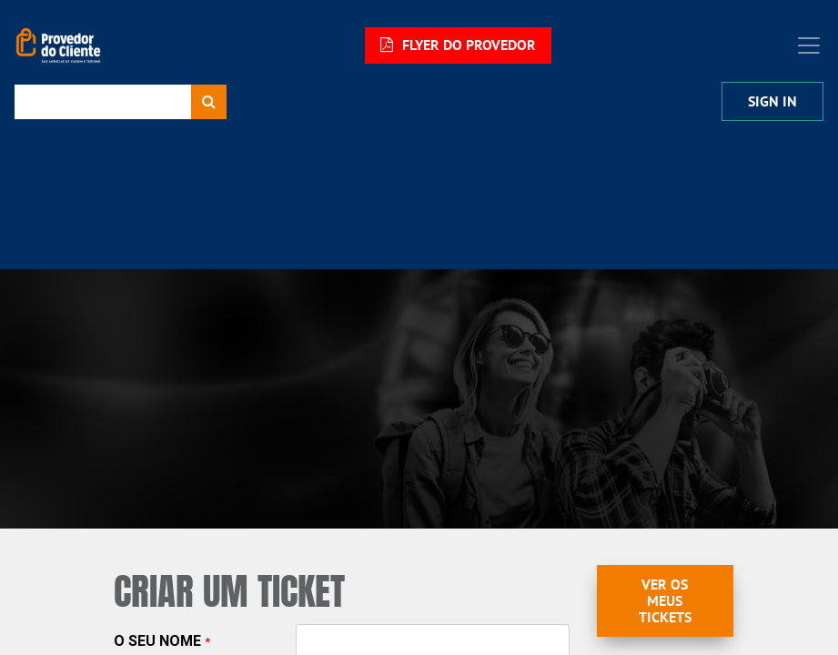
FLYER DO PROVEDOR (458, 45)
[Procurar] (209, 102)
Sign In (772, 101)
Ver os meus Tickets (665, 601)
